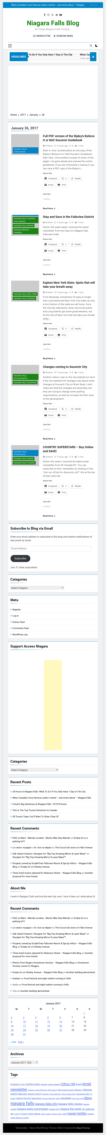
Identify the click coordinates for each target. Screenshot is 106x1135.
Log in (15, 615)
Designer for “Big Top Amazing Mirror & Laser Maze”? (39, 857)
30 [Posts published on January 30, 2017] (12, 1034)
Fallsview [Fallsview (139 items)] (78, 1090)
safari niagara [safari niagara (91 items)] (46, 1114)
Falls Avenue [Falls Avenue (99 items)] (52, 1090)
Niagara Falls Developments (20, 377)
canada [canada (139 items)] (44, 1084)
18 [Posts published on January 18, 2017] (36, 1026)
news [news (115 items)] (58, 1098)
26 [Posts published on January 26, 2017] (48, 1030)
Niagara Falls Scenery (24, 298)
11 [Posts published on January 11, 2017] (36, 1021)
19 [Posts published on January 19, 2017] (48, 1026)
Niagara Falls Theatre (24, 463)
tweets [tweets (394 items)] (72, 1113)
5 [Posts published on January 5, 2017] (48, 1017)
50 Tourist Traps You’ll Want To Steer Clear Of (35, 816)
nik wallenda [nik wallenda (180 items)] (88, 1109)
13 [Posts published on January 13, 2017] (60, 1021)
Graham (49, 145)
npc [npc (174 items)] (12, 1113)
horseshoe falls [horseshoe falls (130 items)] (82, 1094)
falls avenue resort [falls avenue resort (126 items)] (65, 1090)
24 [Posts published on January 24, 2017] (24, 1030)
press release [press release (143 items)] (34, 1114)
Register (16, 609)
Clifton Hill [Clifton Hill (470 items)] (68, 1084)
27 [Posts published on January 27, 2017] (60, 1030)
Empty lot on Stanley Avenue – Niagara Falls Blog (37, 972)
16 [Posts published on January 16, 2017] (12, 1026)
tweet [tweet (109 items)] (64, 1114)
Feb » (21, 1042)
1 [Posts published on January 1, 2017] (84, 1013)
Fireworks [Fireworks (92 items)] (45, 1094)
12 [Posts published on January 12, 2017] (48, 1021)
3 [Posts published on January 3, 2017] (23, 1017)
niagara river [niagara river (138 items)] (54, 1109)
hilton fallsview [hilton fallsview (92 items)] (55, 1094)
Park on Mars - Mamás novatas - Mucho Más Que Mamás (41, 838)
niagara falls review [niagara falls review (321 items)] (70, 1104)
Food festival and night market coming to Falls (47, 978)
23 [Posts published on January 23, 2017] (12, 1030)
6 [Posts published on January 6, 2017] (60, 1017)
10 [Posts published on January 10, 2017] (24, 1021)
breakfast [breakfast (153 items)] (14, 1084)
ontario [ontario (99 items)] (17, 1114)
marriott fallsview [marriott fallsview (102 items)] (48, 1098)
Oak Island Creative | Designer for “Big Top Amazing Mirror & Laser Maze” (49, 854)
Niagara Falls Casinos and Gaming (24, 220)
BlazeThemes (83, 1128)
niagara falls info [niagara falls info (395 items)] (46, 1104)
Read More (49, 208)
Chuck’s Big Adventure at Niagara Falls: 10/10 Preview (39, 804)
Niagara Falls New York (25, 294)
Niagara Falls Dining (23, 225)
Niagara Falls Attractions (20, 150)
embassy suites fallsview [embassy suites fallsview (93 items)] (37, 1090)
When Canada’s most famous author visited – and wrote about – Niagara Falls (47, 5)
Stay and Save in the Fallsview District (68, 217)
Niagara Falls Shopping (25, 382)
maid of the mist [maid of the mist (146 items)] (23, 1098)
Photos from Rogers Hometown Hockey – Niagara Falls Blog (43, 962)
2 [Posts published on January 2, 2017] (11, 1017)
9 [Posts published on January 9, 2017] (11, 1021)
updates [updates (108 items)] (90, 1114)
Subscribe (20, 558)
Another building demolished (80, 972)
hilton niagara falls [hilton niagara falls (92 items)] (68, 1094)
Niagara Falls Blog (53, 23)
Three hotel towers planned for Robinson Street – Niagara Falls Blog (46, 873)
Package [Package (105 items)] (24, 1114)
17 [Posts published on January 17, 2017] (24, 1026)
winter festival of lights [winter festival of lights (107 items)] (19, 1118)
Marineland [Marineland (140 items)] (36, 1098)
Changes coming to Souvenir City (65, 367)
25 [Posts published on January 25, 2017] (36, 1030)
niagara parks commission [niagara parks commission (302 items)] (32, 1108)
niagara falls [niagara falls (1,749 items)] (22, 1103)
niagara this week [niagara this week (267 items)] (70, 1108)
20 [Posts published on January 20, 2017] (60, 1026)
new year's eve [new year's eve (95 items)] (77, 1099)
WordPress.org (19, 634)
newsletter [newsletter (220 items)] (66, 1098)
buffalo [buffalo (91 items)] (22, 1085)
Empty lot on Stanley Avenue (35, 866)
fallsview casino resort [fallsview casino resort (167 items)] (29, 1094)
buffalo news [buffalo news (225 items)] (33, 1084)
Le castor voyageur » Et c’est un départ (31, 847)
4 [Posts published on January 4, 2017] (35, 1017)
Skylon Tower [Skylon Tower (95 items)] (57, 1114)
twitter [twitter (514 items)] (82, 1113)
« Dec (13, 1042)
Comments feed (20, 628)
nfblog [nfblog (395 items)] (87, 1098)
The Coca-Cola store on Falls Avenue (73, 847)
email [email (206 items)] (79, 1084)
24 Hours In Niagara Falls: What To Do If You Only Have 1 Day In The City (49, 791)
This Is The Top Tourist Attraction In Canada (34, 810)
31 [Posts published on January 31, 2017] (24, 1034)
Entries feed (18, 622)
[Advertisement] (53, 90)
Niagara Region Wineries (21, 231)
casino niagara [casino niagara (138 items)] (53, 1084)
